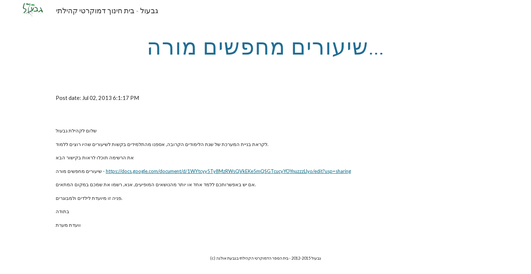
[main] (265, 46)
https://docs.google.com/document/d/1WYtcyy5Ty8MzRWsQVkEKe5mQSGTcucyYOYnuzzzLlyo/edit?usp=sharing (228, 171)
